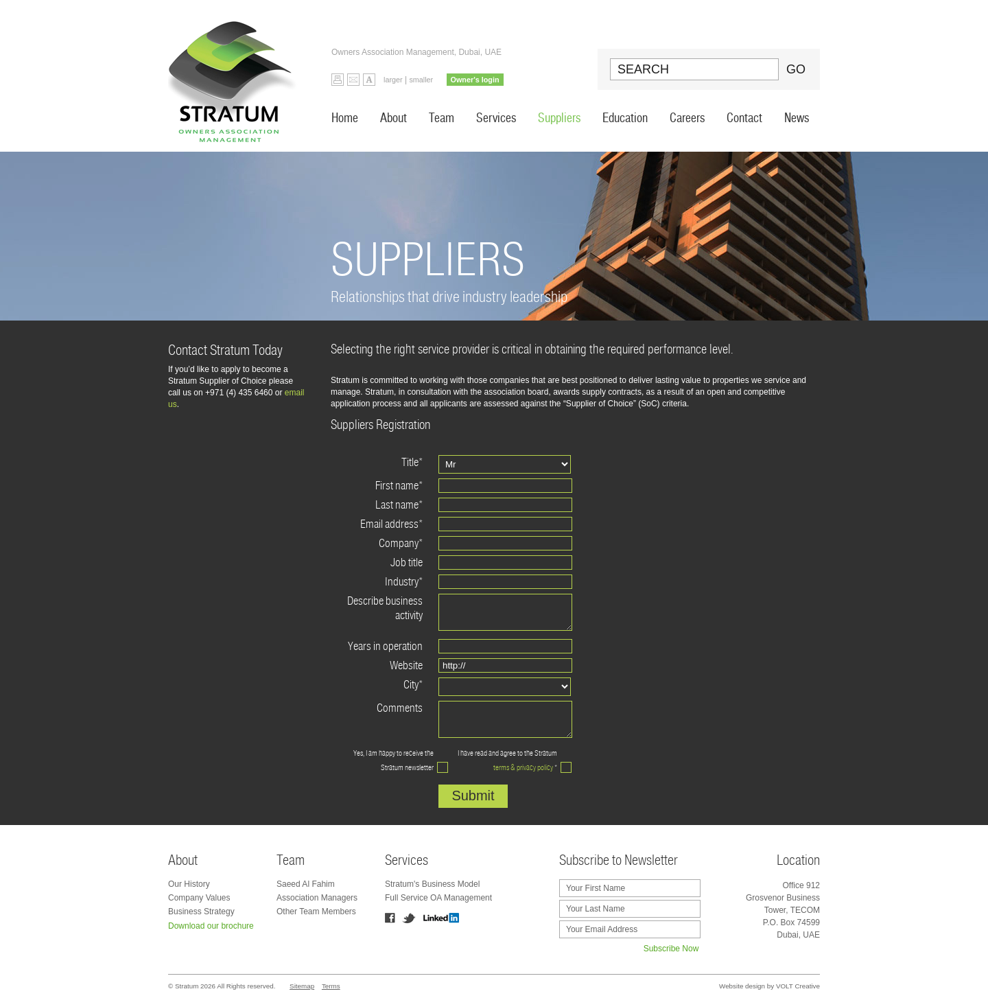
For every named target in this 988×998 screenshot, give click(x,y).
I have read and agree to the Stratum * (507, 760)
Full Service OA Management (438, 898)
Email (353, 79)
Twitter (409, 918)
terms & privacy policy (523, 767)
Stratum (236, 76)
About (393, 118)
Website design (742, 986)
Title (412, 462)
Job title (406, 562)
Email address (391, 524)
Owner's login (475, 80)
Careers (687, 118)
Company (401, 543)
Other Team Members (316, 911)
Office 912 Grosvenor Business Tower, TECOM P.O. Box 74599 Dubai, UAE (783, 910)
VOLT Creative (798, 986)
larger (393, 80)
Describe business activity (385, 608)
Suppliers (559, 118)
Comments (400, 708)
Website (406, 665)
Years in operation (385, 646)
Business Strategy (201, 911)
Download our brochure (211, 926)
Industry (404, 582)
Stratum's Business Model (432, 884)
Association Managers (317, 898)
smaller (421, 80)
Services (496, 118)
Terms (331, 986)
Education (625, 118)
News (796, 118)
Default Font (369, 79)
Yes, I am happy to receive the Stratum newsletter (393, 760)
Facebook (390, 918)
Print (337, 79)
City (413, 684)
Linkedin (441, 918)
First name (399, 485)
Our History (189, 884)
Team (441, 118)
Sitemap (302, 986)
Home (344, 118)
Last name (399, 505)
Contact (744, 118)
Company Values (199, 898)
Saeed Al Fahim (306, 884)
